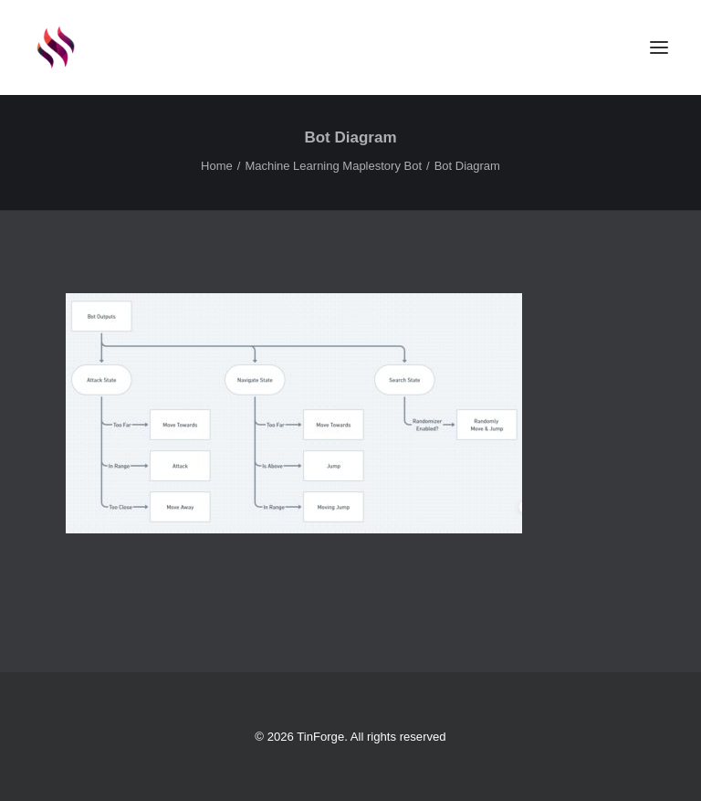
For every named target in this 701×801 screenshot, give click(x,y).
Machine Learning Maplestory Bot (333, 166)
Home (217, 166)
